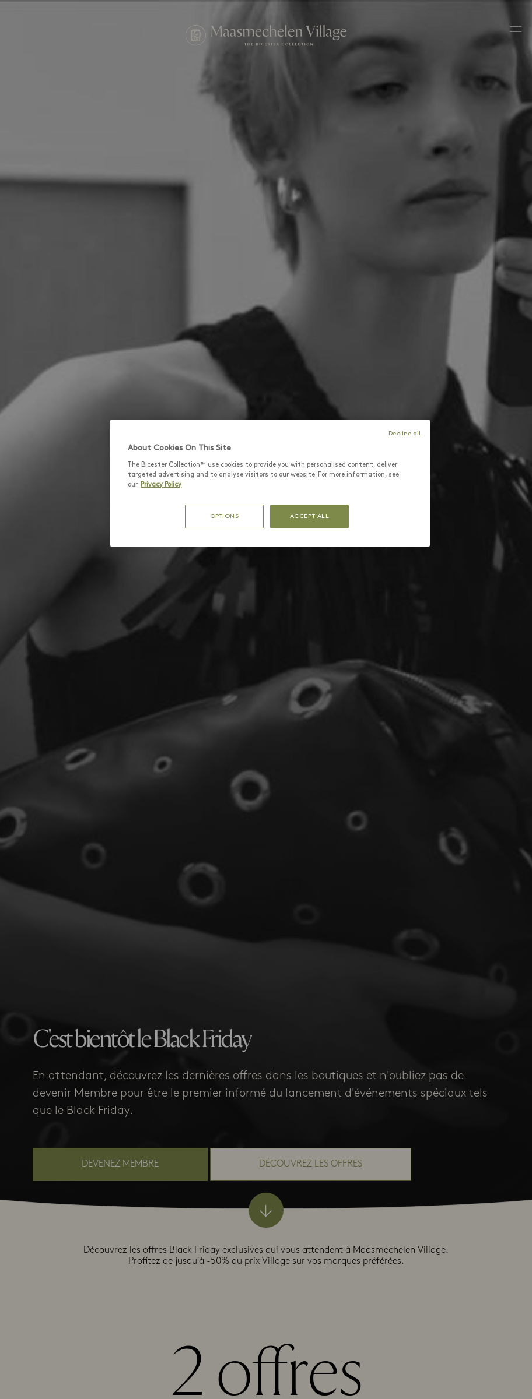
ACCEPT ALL (310, 516)
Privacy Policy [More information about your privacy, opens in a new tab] (161, 484)
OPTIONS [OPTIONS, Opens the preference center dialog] (224, 516)
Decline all (404, 434)
